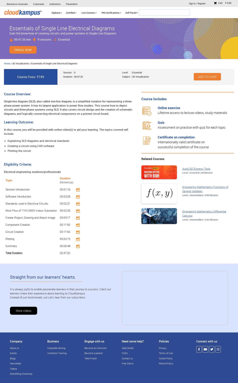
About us (14, 348)
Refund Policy (166, 363)
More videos (23, 311)
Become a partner (93, 353)
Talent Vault (90, 358)
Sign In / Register (197, 3)
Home (7, 63)
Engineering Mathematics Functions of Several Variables (205, 189)
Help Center (128, 348)
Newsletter (15, 363)
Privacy (162, 348)
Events (13, 353)
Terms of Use (166, 353)
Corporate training (56, 348)
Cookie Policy (166, 358)
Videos (13, 368)
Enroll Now (23, 50)
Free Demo (127, 363)
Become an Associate (17, 4)
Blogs (13, 358)
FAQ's (125, 353)
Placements (71, 4)
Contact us (127, 358)
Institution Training (57, 353)
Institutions (55, 4)
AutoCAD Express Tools (196, 168)
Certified (71, 12)
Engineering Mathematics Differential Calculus (204, 213)
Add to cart (207, 77)
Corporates (38, 4)
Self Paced (131, 12)
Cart (222, 2)
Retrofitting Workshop (21, 373)
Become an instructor (95, 348)
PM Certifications (111, 12)
